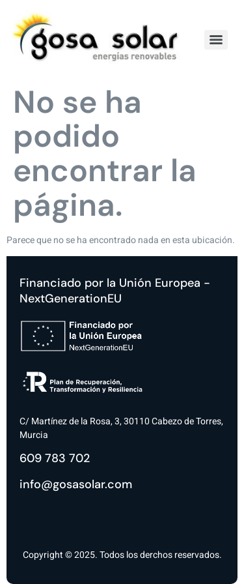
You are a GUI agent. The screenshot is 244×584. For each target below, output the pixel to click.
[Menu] (216, 40)
